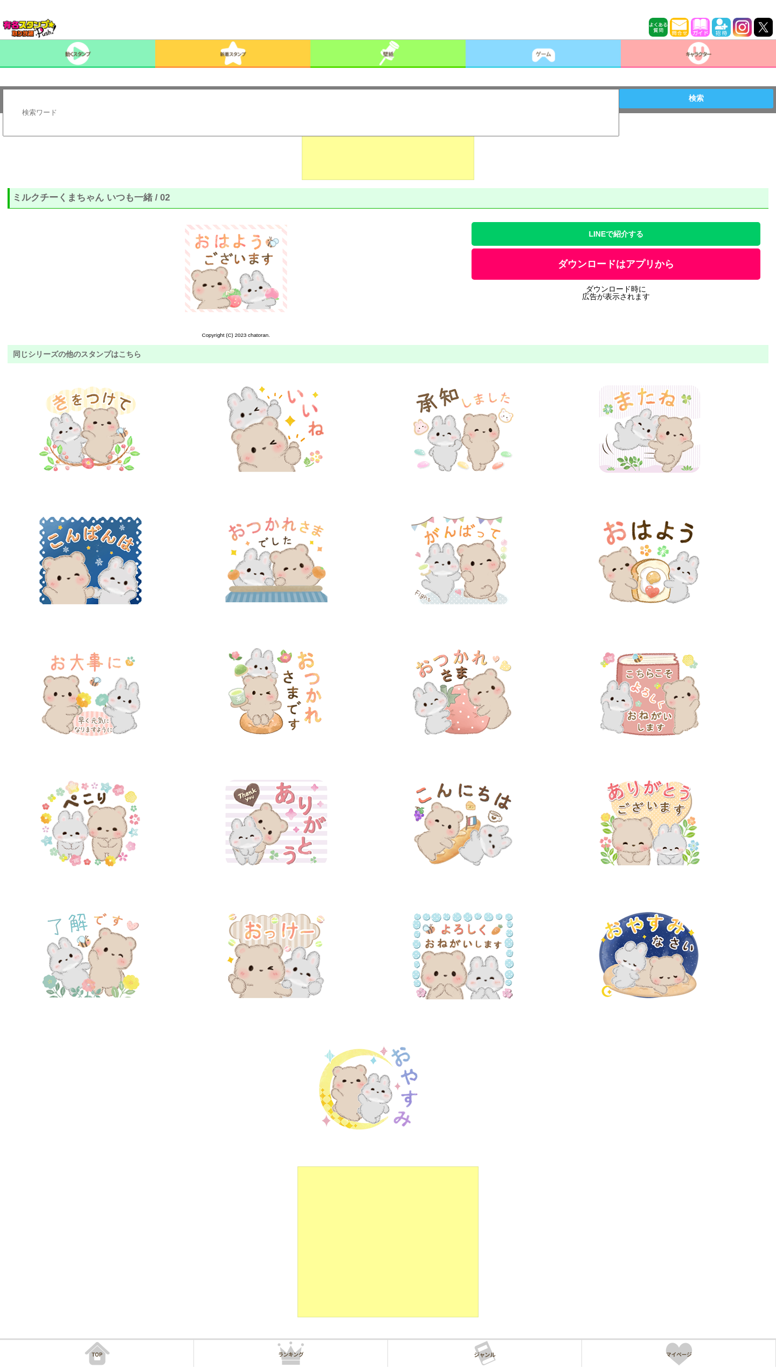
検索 (696, 98)
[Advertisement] (388, 153)
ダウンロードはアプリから (616, 264)
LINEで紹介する (615, 234)
